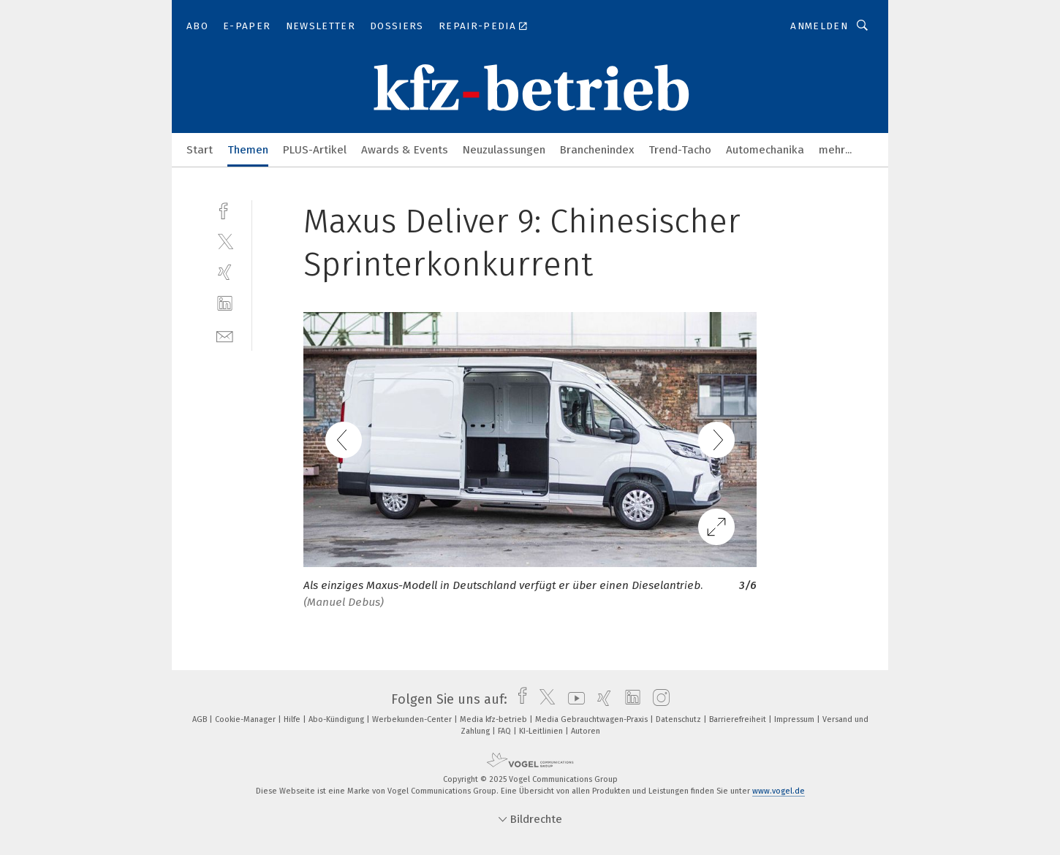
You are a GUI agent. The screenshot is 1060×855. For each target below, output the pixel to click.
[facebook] (225, 209)
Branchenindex (597, 149)
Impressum (795, 719)
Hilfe (293, 719)
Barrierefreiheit (738, 719)
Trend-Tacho (679, 149)
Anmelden (819, 26)
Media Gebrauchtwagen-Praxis (592, 719)
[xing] (225, 272)
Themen (247, 149)
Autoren (585, 731)
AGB (200, 719)
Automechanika (765, 149)
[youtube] (573, 699)
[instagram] (658, 699)
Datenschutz (679, 719)
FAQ (505, 731)
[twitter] (225, 241)
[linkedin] (225, 303)
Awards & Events (404, 149)
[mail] (225, 335)
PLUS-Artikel (315, 149)
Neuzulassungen (504, 149)
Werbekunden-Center (413, 719)
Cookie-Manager (246, 719)
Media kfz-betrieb (494, 719)
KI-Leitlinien (542, 731)
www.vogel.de (778, 791)
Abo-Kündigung (337, 719)
